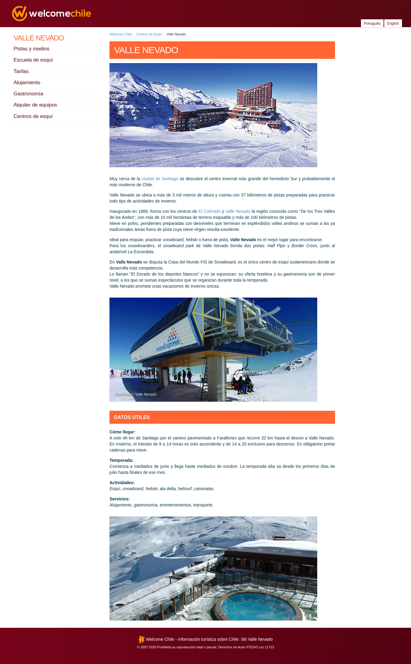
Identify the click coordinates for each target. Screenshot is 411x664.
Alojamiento (27, 82)
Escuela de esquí (33, 60)
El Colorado (209, 211)
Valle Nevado (39, 38)
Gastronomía (28, 94)
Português (372, 23)
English (393, 23)
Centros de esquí (33, 116)
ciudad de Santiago (160, 178)
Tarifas (21, 71)
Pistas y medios (31, 49)
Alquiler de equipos (35, 105)
